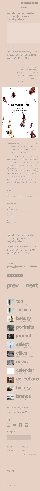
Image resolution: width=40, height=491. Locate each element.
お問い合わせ (11, 450)
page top (10, 470)
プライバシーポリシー (29, 454)
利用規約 (9, 454)
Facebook (20, 425)
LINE (26, 425)
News (24, 7)
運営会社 (9, 447)
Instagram (8, 425)
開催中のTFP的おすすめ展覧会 (18, 412)
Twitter (14, 425)
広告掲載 (25, 447)
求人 (23, 450)
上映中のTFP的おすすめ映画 (17, 408)
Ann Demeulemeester (14, 276)
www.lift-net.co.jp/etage (12, 222)
